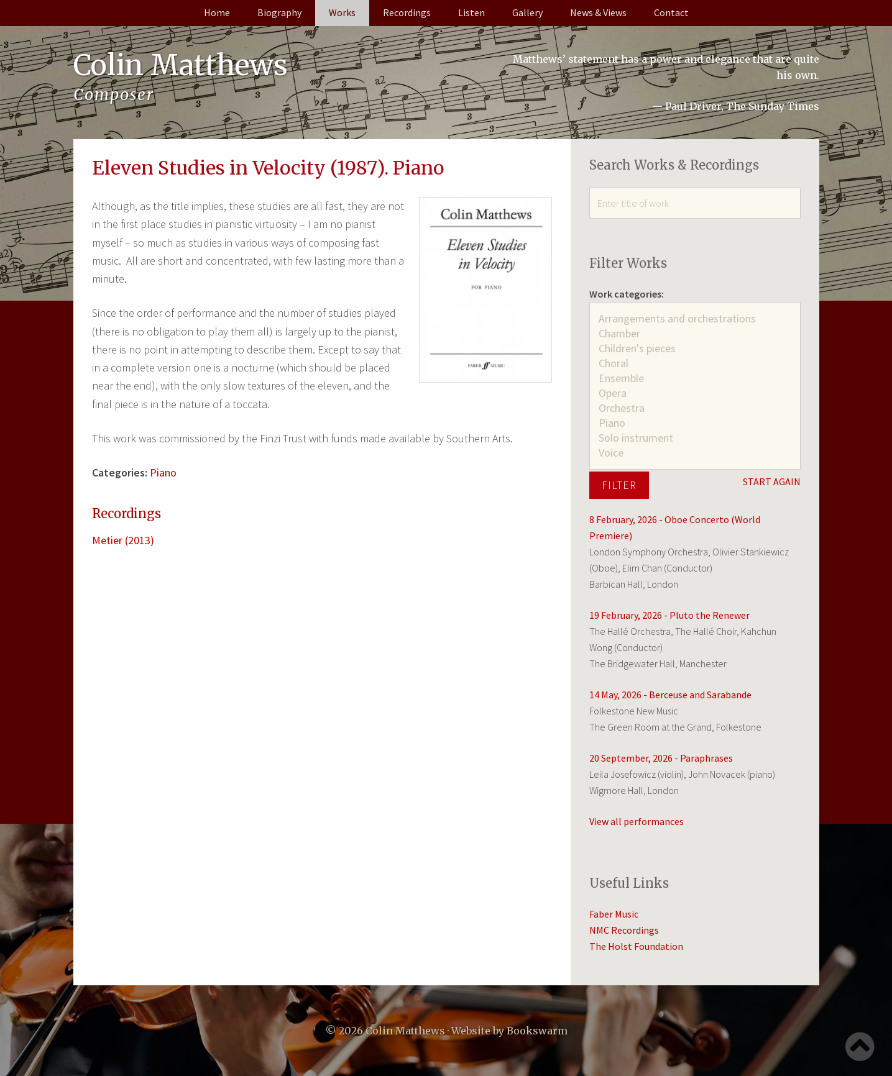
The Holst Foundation (636, 946)
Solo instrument (695, 438)
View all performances (636, 821)
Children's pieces (695, 348)
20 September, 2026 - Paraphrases (661, 758)
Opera (695, 393)
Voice (695, 452)
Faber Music (613, 914)
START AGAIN (772, 481)
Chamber (695, 333)
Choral (695, 363)
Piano (163, 472)
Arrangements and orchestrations (695, 318)
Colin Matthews (182, 65)
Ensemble (695, 378)
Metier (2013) (123, 540)
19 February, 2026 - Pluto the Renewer (669, 615)
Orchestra (695, 408)
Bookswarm (537, 1030)
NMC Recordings (624, 930)
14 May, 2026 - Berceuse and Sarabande (670, 694)
